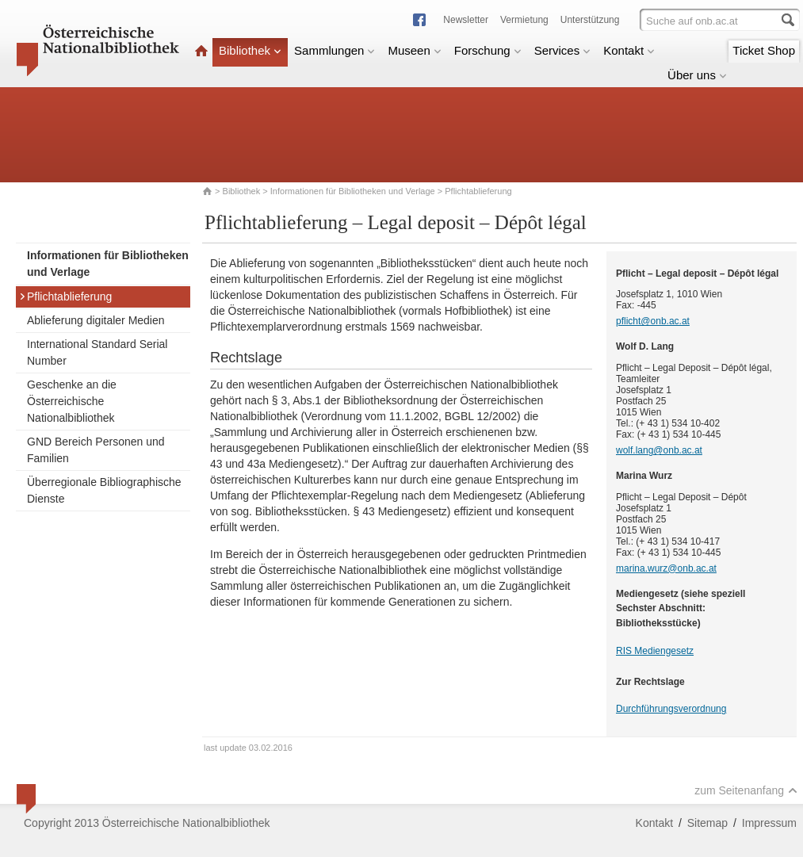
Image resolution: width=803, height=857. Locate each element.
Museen (414, 50)
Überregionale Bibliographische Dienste (104, 490)
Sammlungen (334, 50)
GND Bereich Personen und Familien (96, 450)
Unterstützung (590, 19)
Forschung (488, 50)
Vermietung (524, 19)
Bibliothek (250, 50)
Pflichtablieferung (65, 296)
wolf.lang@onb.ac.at (659, 450)
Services (562, 50)
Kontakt (629, 50)
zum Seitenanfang (745, 790)
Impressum (769, 823)
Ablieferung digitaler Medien (96, 320)
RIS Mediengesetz (655, 650)
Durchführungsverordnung (671, 708)
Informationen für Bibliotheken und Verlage (352, 191)
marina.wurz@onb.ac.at (666, 568)
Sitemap (707, 823)
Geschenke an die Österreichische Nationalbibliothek (72, 401)
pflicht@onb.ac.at (653, 321)
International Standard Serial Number (97, 352)
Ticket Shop (763, 50)
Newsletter (465, 19)
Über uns (697, 75)
